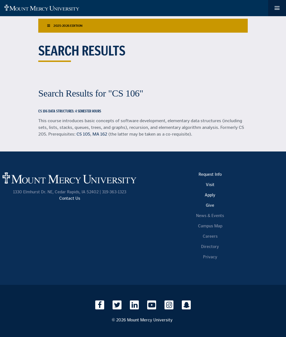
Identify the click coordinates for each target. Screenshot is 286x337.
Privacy (210, 257)
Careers (210, 236)
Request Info (210, 174)
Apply (210, 195)
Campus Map (210, 226)
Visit (210, 185)
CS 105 (83, 134)
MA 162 (99, 134)
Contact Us (69, 198)
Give (210, 205)
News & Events (210, 216)
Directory (210, 247)
